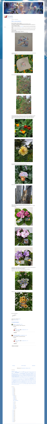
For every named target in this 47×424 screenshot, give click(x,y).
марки (19, 374)
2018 (13, 411)
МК (24, 374)
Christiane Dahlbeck (20, 378)
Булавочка (28, 371)
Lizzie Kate (29, 380)
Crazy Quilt (23, 378)
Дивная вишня (27, 372)
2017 (13, 412)
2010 (13, 420)
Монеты (26, 374)
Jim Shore (35, 379)
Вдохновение (30, 371)
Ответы (15, 328)
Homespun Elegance (20, 379)
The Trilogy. (16, 383)
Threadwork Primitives (19, 383)
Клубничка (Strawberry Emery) (16, 373)
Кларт (12, 373)
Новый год (15, 375)
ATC (13, 377)
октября (14, 398)
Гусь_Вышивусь (23, 372)
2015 (13, 414)
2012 (13, 418)
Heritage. (17, 379)
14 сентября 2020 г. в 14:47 (23, 335)
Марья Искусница (22, 374)
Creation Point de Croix (27, 378)
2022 (13, 392)
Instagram (26, 379)
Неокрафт (35, 374)
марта (14, 406)
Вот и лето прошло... (15, 400)
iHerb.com (24, 379)
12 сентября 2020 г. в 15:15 (24, 329)
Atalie (12, 377)
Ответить (14, 326)
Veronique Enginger (26, 383)
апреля (14, 405)
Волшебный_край (13, 372)
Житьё (31, 372)
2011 (13, 419)
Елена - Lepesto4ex (17, 329)
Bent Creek (21, 377)
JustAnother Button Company (17, 380)
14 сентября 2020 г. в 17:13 (24, 340)
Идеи (32, 372)
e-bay (35, 378)
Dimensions (32, 378)
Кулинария (35, 373)
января (14, 408)
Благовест (25, 371)
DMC (34, 378)
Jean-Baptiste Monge (31, 379)
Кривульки (32, 373)
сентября (14, 399)
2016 (13, 413)
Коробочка (29, 373)
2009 (13, 421)
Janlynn (28, 379)
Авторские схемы (14, 371)
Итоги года (34, 372)
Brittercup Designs (29, 377)
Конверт (27, 373)
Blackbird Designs (25, 377)
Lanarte (21, 380)
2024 (13, 390)
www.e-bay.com (17, 384)
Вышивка (17, 372)
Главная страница (23, 365)
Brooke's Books (32, 377)
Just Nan (13, 380)
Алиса (18, 371)
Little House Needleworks (25, 380)
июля (14, 401)
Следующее (13, 365)
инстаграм (21, 26)
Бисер (23, 371)
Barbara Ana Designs (18, 377)
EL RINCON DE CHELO (16, 335)
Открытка (24, 375)
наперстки (32, 374)
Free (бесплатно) (14, 379)
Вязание (20, 372)
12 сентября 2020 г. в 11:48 (19, 324)
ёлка (29, 372)
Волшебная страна (34, 371)
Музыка (30, 374)
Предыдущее (33, 365)
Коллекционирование (23, 373)
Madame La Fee (32, 380)
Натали (14, 324)
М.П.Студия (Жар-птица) (15, 374)
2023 (13, 391)
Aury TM (15, 377)
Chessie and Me (16, 378)
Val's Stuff (23, 383)
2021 (13, 393)
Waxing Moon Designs (31, 383)
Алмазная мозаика (21, 371)
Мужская (28, 374)
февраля (14, 407)
